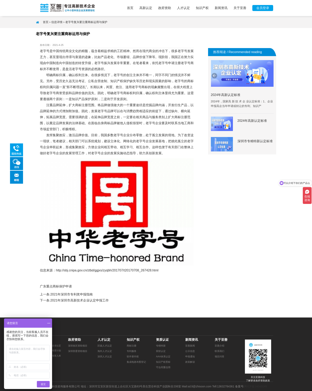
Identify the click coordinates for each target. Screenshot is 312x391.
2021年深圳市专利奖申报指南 (71, 294)
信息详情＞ (58, 22)
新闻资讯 (221, 8)
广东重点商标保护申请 (56, 286)
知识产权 (202, 8)
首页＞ (47, 22)
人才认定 (183, 8)
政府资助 (164, 8)
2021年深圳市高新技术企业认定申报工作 (79, 300)
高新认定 (145, 8)
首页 (130, 8)
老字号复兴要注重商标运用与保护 (86, 22)
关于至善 (239, 8)
